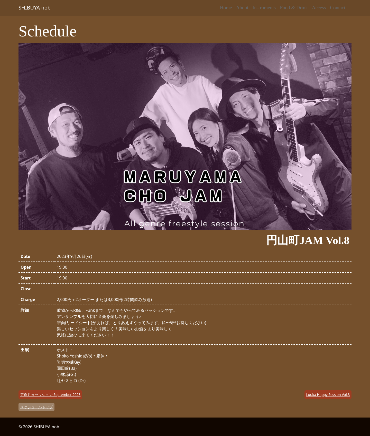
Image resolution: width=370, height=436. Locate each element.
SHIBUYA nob (34, 7)
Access (319, 7)
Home (226, 7)
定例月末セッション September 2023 (50, 394)
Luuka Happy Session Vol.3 (328, 394)
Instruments (264, 7)
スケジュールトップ (36, 406)
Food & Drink (294, 7)
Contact (337, 7)
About (242, 7)
